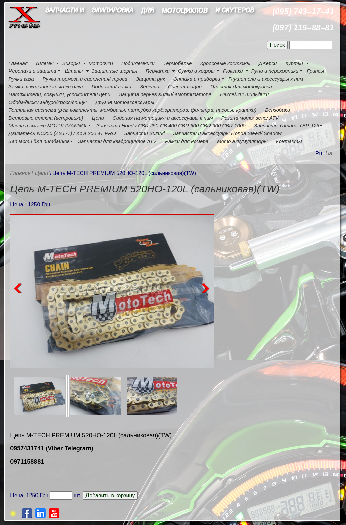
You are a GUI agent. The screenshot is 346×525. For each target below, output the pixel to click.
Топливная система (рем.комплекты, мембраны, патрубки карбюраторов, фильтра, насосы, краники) (132, 110)
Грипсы (315, 71)
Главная (18, 63)
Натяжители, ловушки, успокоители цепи (59, 94)
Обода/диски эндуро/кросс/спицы (47, 102)
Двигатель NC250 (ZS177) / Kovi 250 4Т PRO (62, 133)
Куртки (294, 63)
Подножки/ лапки (111, 86)
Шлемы (45, 63)
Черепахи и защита (32, 71)
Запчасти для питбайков (39, 141)
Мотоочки (101, 63)
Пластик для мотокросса (241, 86)
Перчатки (158, 71)
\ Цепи (40, 173)
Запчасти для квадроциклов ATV (117, 141)
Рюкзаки (233, 71)
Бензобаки (277, 110)
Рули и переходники (275, 71)
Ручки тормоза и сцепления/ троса (84, 79)
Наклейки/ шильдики (244, 94)
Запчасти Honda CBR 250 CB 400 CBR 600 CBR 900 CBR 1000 (170, 125)
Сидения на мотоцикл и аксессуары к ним (163, 118)
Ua (328, 153)
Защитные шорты (114, 71)
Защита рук (150, 79)
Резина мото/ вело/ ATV (250, 118)
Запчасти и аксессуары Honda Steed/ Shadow (227, 133)
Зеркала (149, 86)
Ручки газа (21, 79)
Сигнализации (185, 86)
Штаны (74, 71)
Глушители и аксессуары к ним (265, 79)
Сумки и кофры (196, 71)
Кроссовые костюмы (225, 63)
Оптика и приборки (196, 79)
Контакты (289, 141)
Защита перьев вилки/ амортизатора (165, 94)
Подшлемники (138, 63)
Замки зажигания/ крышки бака (45, 86)
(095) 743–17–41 (303, 11)
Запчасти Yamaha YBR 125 (286, 125)
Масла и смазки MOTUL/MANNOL (48, 125)
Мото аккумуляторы (242, 141)
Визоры (71, 63)
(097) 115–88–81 (303, 27)
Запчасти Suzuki (144, 133)
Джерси (268, 63)
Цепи (98, 118)
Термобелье (177, 63)
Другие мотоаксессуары (124, 102)
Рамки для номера (186, 141)
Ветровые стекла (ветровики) (45, 118)
